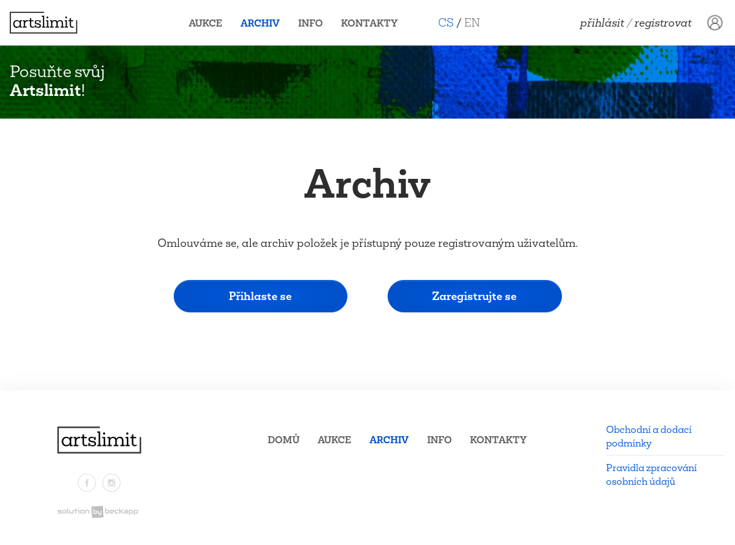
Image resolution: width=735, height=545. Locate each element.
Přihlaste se (260, 295)
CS (446, 22)
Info (310, 23)
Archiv (260, 23)
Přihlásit (602, 22)
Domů (283, 440)
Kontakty (369, 23)
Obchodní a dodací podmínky (649, 436)
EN (472, 22)
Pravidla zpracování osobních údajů (651, 474)
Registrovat (663, 22)
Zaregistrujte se (474, 295)
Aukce (205, 23)
